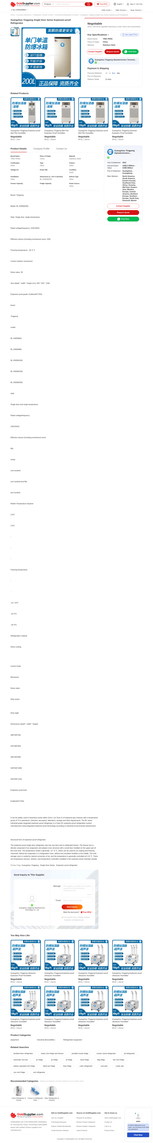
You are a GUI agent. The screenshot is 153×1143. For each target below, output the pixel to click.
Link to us (108, 1126)
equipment (15, 1040)
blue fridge (67, 1066)
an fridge (39, 1060)
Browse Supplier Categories (86, 1126)
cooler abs (120, 1066)
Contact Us (108, 1122)
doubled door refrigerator (23, 1053)
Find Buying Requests (58, 1122)
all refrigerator (129, 1053)
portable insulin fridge (80, 1053)
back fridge (84, 1060)
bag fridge (101, 1060)
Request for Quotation (84, 1118)
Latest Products (81, 1130)
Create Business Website (59, 1130)
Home (13, 15)
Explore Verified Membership (61, 1126)
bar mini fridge (118, 1060)
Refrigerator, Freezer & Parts (43, 15)
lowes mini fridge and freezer (52, 1053)
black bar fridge (49, 1066)
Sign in (132, 4)
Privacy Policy (109, 1130)
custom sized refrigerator (106, 1053)
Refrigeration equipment (72, 1040)
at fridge (69, 1060)
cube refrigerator (86, 1066)
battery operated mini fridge (24, 1066)
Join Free (139, 4)
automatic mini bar (21, 1060)
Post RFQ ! (86, 912)
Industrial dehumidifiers (46, 1040)
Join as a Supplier (57, 1118)
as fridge (54, 1060)
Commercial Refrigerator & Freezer (67, 15)
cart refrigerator (39, 1072)
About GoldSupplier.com (113, 1118)
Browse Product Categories (85, 1122)
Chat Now (138, 1135)
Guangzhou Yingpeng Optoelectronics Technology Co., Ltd (116, 60)
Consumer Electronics (23, 15)
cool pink (104, 1066)
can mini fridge (19, 1072)
